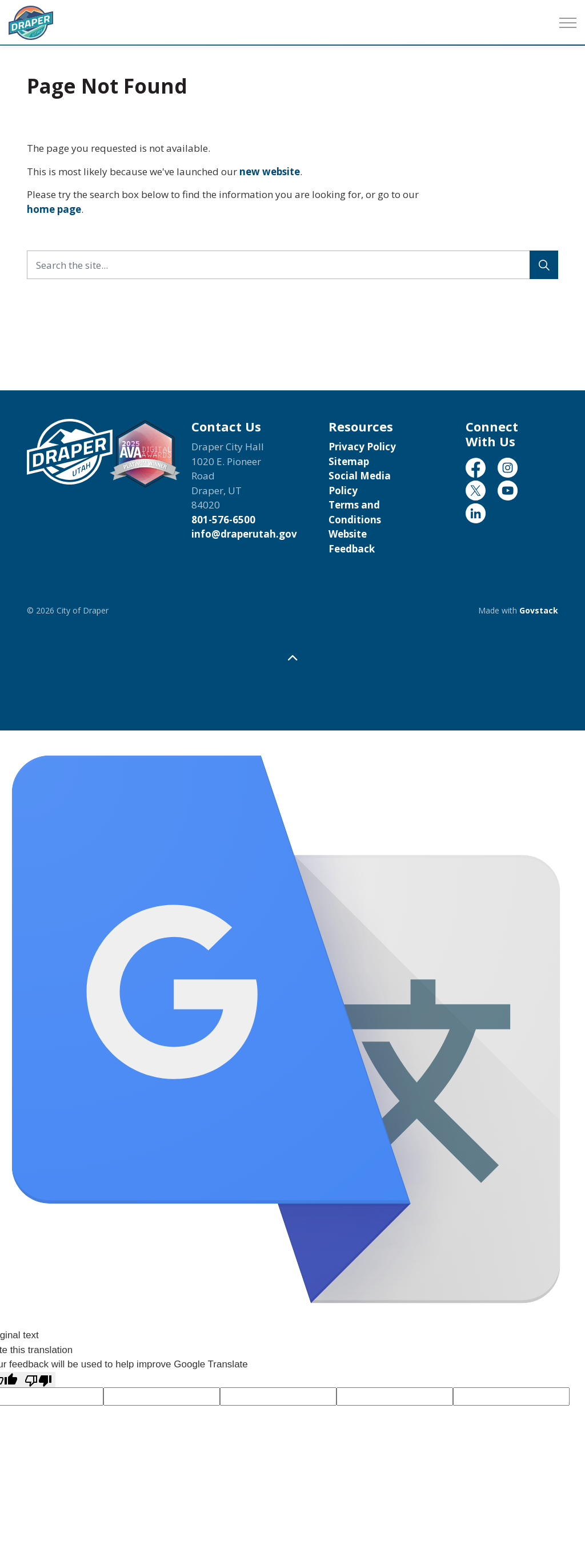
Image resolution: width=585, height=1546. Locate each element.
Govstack (538, 610)
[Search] (544, 265)
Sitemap (348, 461)
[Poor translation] (38, 1380)
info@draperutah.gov (244, 533)
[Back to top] (292, 658)
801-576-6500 (223, 519)
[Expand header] (568, 23)
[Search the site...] (292, 265)
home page (54, 209)
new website (269, 171)
